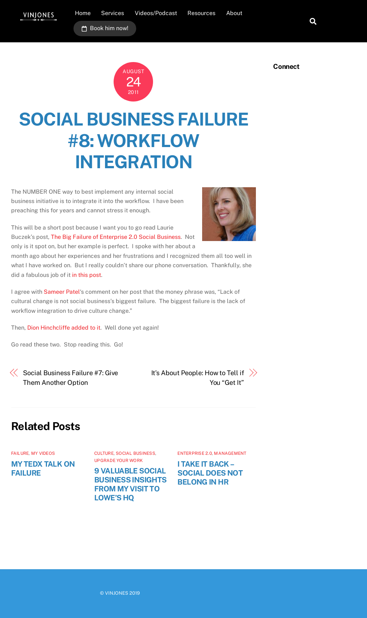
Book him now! (105, 28)
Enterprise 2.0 (194, 453)
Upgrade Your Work (118, 460)
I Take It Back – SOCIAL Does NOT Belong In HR (210, 472)
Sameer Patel (62, 291)
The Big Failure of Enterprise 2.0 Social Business (116, 236)
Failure (20, 453)
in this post (86, 275)
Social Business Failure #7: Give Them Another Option (70, 377)
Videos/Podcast (156, 13)
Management (230, 453)
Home (83, 13)
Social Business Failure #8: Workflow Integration (133, 140)
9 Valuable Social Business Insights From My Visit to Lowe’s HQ (130, 484)
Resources (201, 13)
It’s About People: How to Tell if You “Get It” (197, 377)
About (234, 13)
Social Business (135, 453)
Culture (104, 453)
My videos (43, 453)
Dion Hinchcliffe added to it (63, 327)
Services (112, 13)
